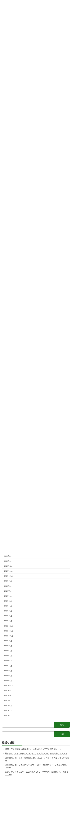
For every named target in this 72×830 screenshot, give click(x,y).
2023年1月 (8, 621)
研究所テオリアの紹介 (10, 781)
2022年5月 (8, 661)
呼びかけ (5, 786)
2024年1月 (8, 561)
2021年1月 (8, 716)
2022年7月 (8, 651)
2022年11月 (8, 631)
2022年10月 (8, 636)
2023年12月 (8, 566)
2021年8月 (8, 706)
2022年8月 (8, 646)
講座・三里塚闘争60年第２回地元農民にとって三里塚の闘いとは (33, 749)
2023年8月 (8, 586)
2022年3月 (8, 671)
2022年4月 (8, 666)
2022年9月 (8, 641)
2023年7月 (8, 591)
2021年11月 (8, 691)
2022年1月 (8, 681)
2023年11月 (8, 571)
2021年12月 (8, 686)
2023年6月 (8, 596)
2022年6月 (8, 656)
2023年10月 (8, 576)
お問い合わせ (7, 797)
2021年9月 (8, 701)
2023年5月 (8, 601)
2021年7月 (8, 711)
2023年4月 (8, 606)
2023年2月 (8, 616)
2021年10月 (8, 696)
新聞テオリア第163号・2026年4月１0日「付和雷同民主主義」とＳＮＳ (36, 753)
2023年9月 (8, 581)
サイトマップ (7, 792)
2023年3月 (8, 611)
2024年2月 (8, 556)
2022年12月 (8, 626)
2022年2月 (8, 676)
